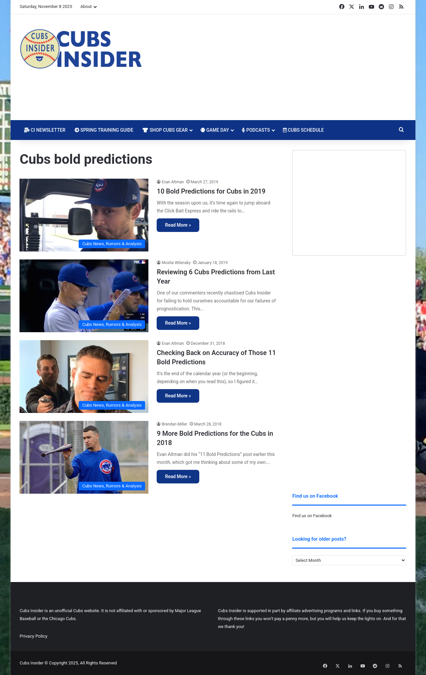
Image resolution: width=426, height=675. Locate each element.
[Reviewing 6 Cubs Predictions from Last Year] (83, 295)
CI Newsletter (44, 130)
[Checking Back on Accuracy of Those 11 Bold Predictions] (83, 376)
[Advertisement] (279, 67)
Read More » (178, 225)
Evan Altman (173, 182)
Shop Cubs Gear (165, 130)
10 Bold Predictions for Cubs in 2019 (211, 191)
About (86, 6)
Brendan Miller (174, 424)
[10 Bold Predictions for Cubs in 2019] (83, 215)
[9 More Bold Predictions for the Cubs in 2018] (83, 457)
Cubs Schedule (303, 130)
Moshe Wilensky (176, 262)
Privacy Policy (33, 636)
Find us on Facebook (311, 515)
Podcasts (256, 130)
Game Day (215, 130)
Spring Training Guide (104, 130)
